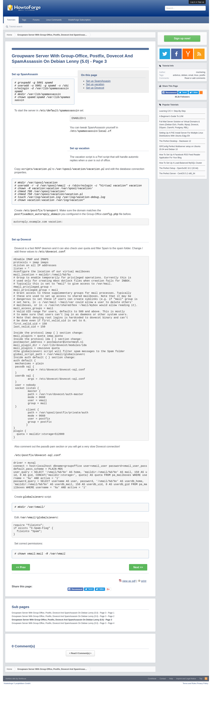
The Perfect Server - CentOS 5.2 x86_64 (177, 173)
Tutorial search (15, 26)
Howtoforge (17, 683)
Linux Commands (54, 20)
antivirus (176, 75)
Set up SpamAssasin (98, 81)
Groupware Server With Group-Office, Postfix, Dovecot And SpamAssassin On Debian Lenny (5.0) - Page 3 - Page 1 (63, 613)
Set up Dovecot (95, 87)
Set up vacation (95, 84)
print (143, 581)
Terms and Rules (189, 683)
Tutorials (11, 20)
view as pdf (129, 581)
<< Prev (21, 567)
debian (184, 75)
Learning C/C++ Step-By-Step (172, 111)
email (190, 75)
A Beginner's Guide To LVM (171, 116)
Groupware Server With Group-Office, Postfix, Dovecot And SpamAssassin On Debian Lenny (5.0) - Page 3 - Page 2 (63, 616)
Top (200, 679)
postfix (202, 75)
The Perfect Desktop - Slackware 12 (175, 141)
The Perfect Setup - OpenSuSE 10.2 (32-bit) (178, 168)
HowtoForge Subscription (79, 20)
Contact (163, 679)
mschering (200, 72)
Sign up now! (182, 38)
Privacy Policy (202, 683)
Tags (24, 20)
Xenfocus (22, 679)
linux (196, 75)
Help (171, 679)
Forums (36, 20)
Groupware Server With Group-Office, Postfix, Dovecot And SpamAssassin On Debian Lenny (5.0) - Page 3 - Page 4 (63, 623)
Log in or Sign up (197, 2)
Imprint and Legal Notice (186, 679)
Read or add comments (195, 78)
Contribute (152, 679)
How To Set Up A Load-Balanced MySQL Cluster (180, 163)
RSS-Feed (206, 678)
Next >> (138, 567)
